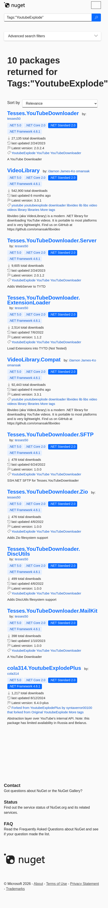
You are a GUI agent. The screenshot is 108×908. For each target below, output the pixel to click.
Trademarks (15, 889)
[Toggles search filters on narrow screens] (96, 36)
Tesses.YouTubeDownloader (43, 113)
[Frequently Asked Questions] (8, 823)
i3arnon (54, 171)
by (63, 708)
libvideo (72, 205)
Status (11, 802)
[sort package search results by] (60, 104)
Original (37, 712)
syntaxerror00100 (79, 708)
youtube (17, 205)
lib (80, 205)
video (93, 205)
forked (18, 712)
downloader (57, 205)
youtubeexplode (36, 205)
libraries (33, 210)
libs (85, 205)
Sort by (13, 102)
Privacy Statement (84, 884)
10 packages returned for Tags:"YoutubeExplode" (52, 71)
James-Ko (68, 171)
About (38, 884)
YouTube (42, 153)
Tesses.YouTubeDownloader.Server (52, 240)
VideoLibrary (23, 170)
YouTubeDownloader (65, 153)
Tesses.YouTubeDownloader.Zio (47, 491)
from (26, 708)
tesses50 (14, 118)
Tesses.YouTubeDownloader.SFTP (50, 434)
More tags (47, 210)
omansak (83, 171)
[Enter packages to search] (48, 18)
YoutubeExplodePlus (45, 708)
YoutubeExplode (23, 153)
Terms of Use (56, 884)
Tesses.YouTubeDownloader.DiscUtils (43, 551)
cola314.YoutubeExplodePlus (44, 668)
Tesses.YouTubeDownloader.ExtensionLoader (43, 300)
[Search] (96, 18)
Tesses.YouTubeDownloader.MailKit (52, 610)
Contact (12, 785)
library (22, 210)
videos (12, 210)
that (10, 712)
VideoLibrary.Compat (34, 359)
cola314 (13, 673)
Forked (17, 708)
